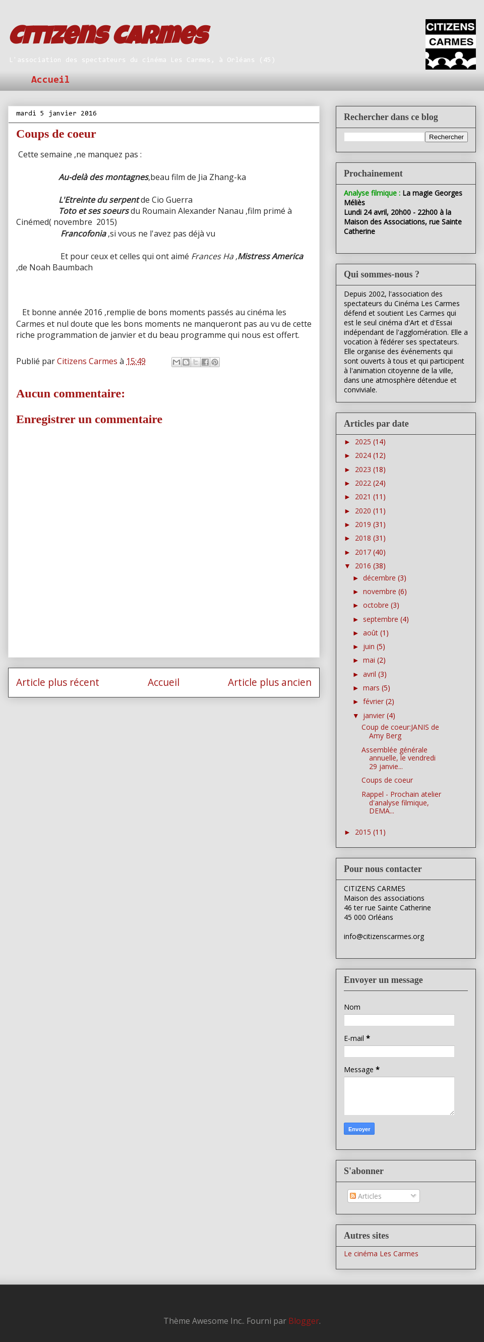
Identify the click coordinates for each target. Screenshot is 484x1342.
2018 (364, 538)
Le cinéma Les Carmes (381, 1253)
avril (370, 674)
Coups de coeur (387, 780)
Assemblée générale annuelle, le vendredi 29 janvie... (398, 758)
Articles (366, 1196)
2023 (364, 469)
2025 (364, 441)
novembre (380, 591)
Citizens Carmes (107, 38)
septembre (381, 619)
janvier (375, 715)
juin (370, 646)
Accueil (50, 80)
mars (372, 687)
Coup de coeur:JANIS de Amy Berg (400, 731)
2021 (364, 496)
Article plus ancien (270, 682)
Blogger (303, 1320)
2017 (364, 552)
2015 (364, 832)
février (374, 701)
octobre (377, 605)
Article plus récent (57, 682)
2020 (364, 510)
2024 (364, 455)
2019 (364, 524)
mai (370, 660)
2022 (364, 483)
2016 (364, 565)
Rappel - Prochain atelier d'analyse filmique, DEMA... (401, 802)
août (371, 632)
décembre (380, 577)
